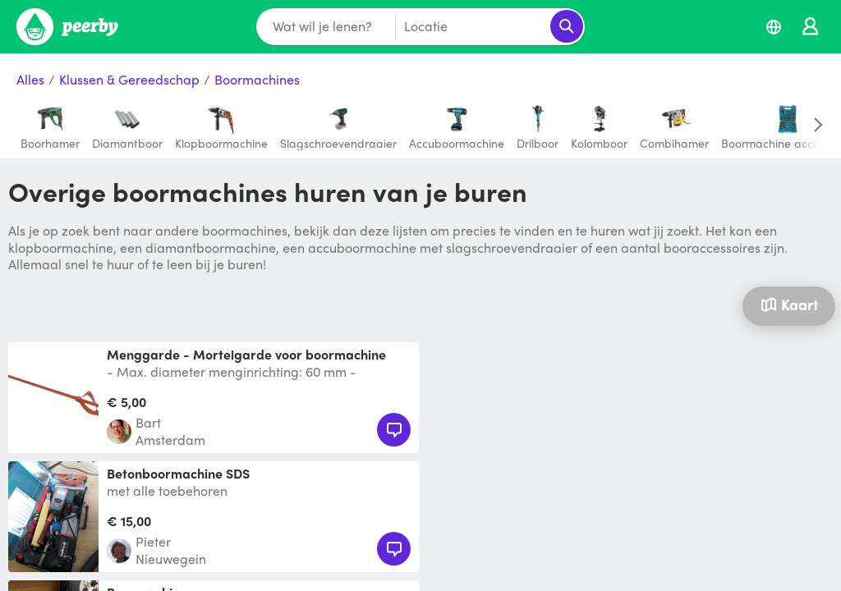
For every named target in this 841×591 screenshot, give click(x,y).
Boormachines (257, 80)
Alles (30, 80)
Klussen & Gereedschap (129, 80)
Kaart (789, 304)
